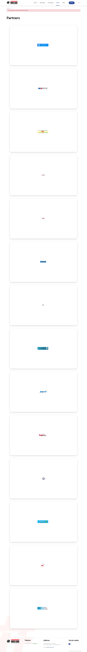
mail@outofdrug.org (50, 647)
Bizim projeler (42, 2)
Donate (71, 2)
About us (35, 2)
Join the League (50, 2)
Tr (79, 2)
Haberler (58, 2)
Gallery (63, 2)
